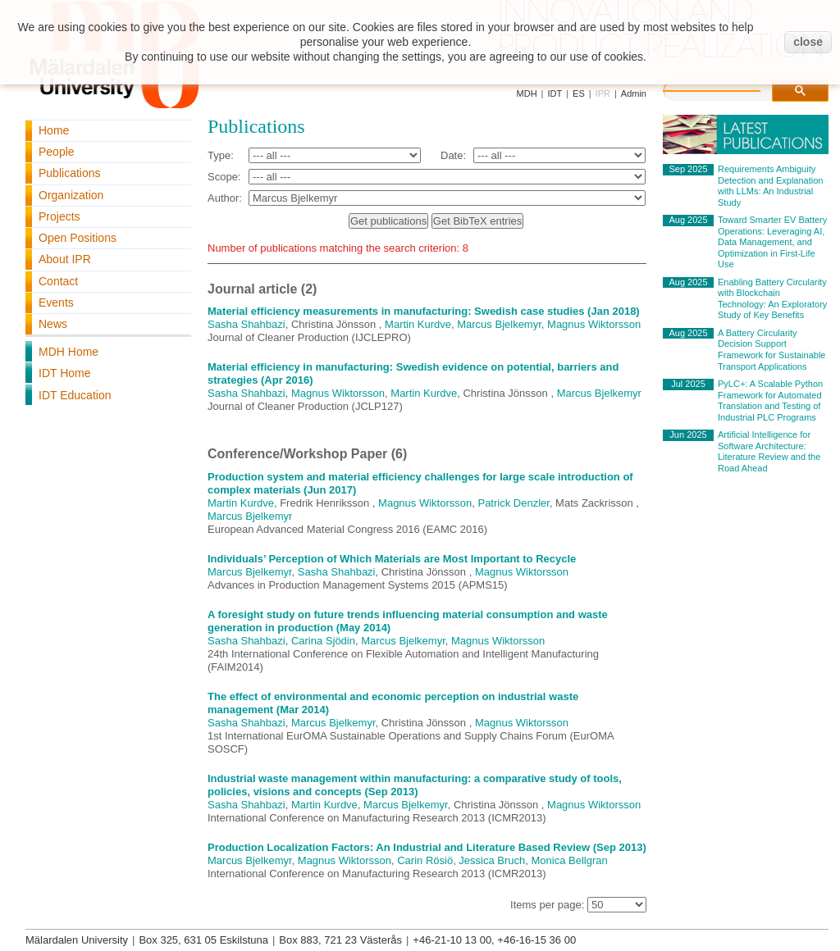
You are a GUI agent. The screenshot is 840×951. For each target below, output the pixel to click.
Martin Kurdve (418, 324)
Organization (71, 195)
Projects (59, 216)
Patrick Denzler (513, 503)
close (808, 41)
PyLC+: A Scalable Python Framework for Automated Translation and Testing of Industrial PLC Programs (770, 400)
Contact (58, 281)
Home (54, 130)
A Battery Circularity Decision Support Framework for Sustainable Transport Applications (771, 349)
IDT (554, 93)
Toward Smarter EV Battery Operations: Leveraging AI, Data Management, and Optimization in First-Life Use (772, 242)
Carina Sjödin (323, 641)
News (53, 323)
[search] (728, 88)
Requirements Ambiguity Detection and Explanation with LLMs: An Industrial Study (770, 185)
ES (579, 93)
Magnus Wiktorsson (594, 324)
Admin (633, 93)
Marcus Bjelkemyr (499, 324)
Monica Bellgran (570, 860)
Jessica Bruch (492, 860)
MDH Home (68, 351)
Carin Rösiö (425, 860)
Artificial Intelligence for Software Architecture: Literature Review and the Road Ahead (769, 451)
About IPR (65, 259)
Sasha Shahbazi (246, 324)
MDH (527, 93)
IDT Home (65, 373)
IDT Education (75, 395)
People (57, 151)
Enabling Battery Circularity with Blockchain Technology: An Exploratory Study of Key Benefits (772, 299)
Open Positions (77, 237)
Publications (70, 173)
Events (56, 302)
